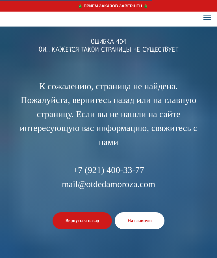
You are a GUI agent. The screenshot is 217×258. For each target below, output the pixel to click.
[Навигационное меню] (207, 17)
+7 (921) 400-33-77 (108, 170)
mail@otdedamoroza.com (108, 184)
